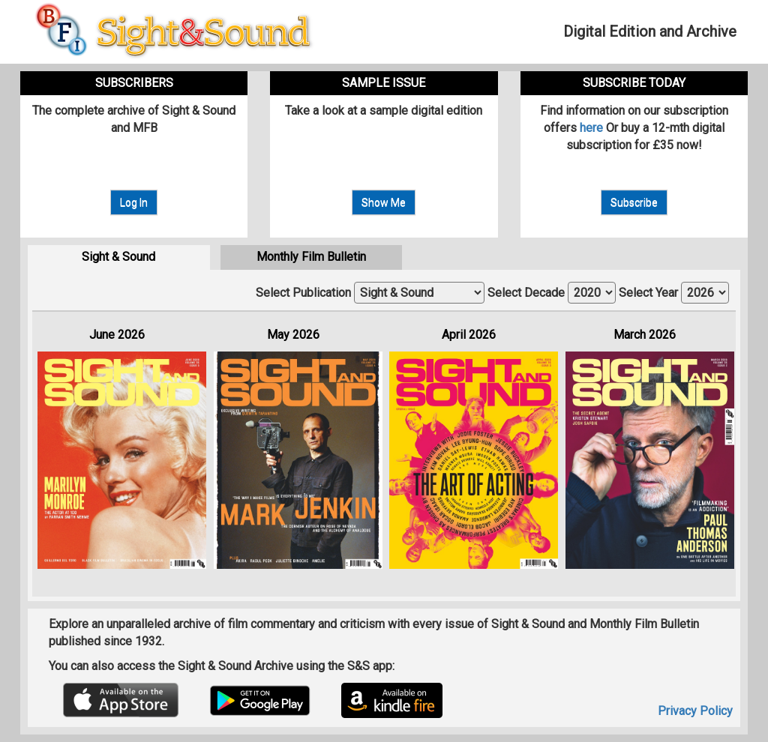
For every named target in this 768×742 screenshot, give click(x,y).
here (591, 128)
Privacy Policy (695, 711)
